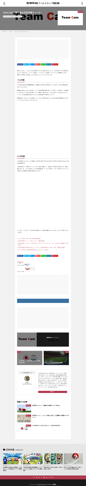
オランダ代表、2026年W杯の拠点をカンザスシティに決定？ (33, 249)
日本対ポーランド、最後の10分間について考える (46, 405)
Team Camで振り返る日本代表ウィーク (21, 31)
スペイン (29, 415)
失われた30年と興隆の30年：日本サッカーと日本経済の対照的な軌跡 (73, 468)
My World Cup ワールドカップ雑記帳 (43, 3)
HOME (5, 31)
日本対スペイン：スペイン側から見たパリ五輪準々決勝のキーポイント (50, 416)
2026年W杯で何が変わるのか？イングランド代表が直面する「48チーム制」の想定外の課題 (41, 247)
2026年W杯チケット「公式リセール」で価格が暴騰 (31, 241)
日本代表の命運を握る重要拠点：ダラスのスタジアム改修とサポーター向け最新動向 (32, 469)
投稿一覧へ (52, 391)
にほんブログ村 (20, 265)
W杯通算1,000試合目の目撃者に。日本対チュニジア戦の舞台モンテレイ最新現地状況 (12, 469)
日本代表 (14, 16)
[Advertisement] (43, 49)
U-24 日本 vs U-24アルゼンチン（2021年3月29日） (46, 425)
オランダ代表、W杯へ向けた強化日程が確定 (29, 238)
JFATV (61, 70)
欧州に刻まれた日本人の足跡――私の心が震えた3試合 (53, 468)
